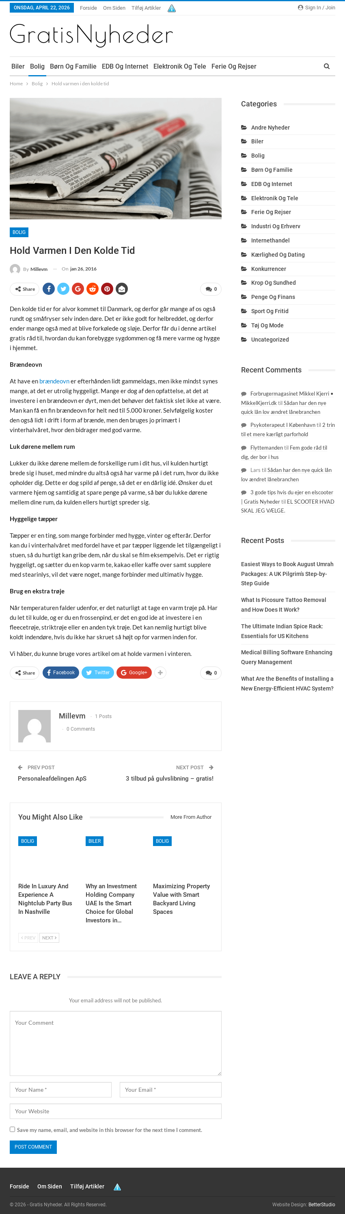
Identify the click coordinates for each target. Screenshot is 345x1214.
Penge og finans (273, 297)
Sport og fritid (270, 311)
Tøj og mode (267, 325)
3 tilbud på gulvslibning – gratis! (169, 775)
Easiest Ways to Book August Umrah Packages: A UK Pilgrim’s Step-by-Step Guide (287, 574)
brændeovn (54, 379)
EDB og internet (125, 66)
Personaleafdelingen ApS (52, 775)
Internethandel (270, 240)
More (269, 66)
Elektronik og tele (179, 66)
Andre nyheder (270, 127)
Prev (28, 934)
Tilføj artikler (146, 8)
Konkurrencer (268, 269)
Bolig (37, 66)
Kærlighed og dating (278, 254)
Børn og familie (73, 66)
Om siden (114, 8)
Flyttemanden (266, 447)
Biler (18, 66)
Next (49, 934)
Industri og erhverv (275, 226)
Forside (88, 8)
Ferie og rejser (234, 66)
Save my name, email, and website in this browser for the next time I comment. (109, 1127)
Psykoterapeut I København (282, 425)
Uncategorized (270, 339)
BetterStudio (321, 1201)
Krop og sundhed (273, 282)
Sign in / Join (316, 7)
